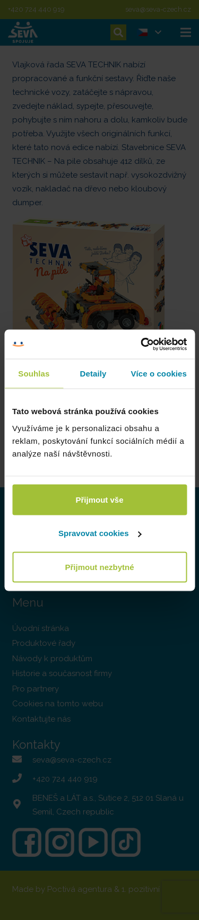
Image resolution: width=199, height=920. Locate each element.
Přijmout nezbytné (99, 566)
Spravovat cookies (100, 533)
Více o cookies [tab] (159, 373)
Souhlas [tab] (33, 373)
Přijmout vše (99, 499)
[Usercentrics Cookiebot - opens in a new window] (142, 344)
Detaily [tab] (93, 373)
